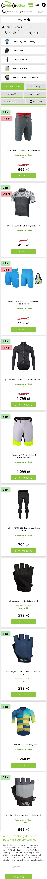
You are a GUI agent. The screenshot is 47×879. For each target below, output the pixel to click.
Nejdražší (12, 94)
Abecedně (35, 94)
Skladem (36, 101)
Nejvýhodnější (13, 86)
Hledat (40, 12)
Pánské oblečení (24, 27)
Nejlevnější (35, 86)
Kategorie (21, 19)
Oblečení (10, 27)
